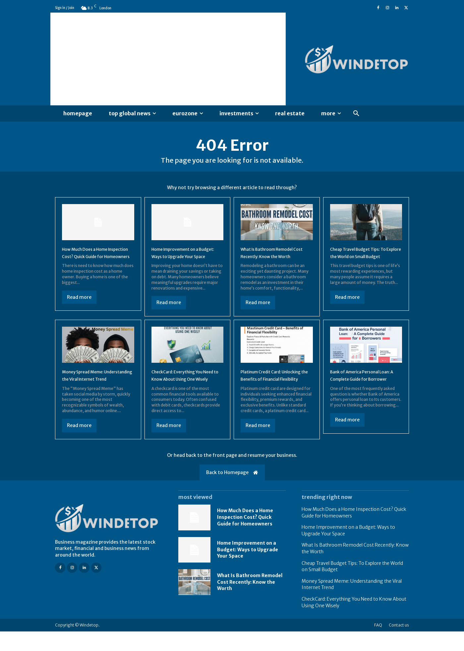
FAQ (378, 644)
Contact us (399, 644)
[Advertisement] (168, 59)
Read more (79, 309)
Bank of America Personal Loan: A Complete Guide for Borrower (364, 391)
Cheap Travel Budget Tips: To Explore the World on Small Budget (363, 261)
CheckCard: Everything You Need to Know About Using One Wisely (185, 391)
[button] (356, 113)
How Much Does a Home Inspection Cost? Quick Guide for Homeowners (91, 261)
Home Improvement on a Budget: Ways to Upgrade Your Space (183, 261)
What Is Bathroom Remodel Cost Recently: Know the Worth (275, 261)
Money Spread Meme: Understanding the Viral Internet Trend (91, 391)
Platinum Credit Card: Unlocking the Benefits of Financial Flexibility (272, 391)
